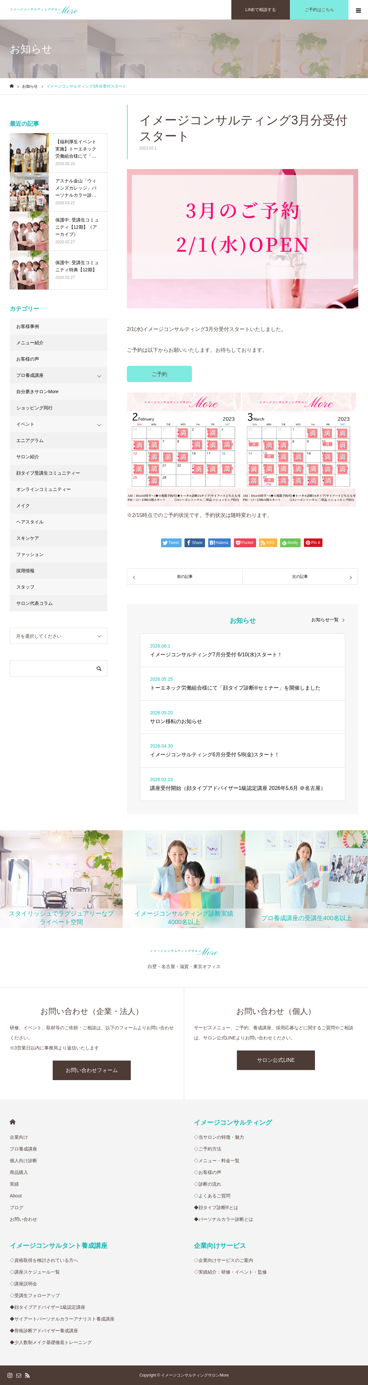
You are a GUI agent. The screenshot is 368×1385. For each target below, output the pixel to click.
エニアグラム (30, 440)
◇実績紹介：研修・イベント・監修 (230, 1272)
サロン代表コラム (34, 603)
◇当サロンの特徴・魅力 (219, 1137)
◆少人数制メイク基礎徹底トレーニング (51, 1342)
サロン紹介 (27, 456)
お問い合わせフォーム (92, 1070)
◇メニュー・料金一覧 (216, 1160)
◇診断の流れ (207, 1184)
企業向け (19, 1137)
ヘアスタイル (30, 521)
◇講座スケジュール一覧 (35, 1272)
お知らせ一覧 (325, 619)
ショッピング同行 (34, 407)
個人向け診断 (23, 1160)
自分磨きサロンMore (37, 391)
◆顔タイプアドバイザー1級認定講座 (47, 1307)
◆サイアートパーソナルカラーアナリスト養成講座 (62, 1318)
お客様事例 (27, 326)
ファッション (30, 554)
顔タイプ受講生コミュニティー (48, 473)
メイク (23, 505)
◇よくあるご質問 (212, 1195)
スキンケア (27, 538)
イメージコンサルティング (233, 1122)
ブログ (16, 1207)
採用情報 (25, 570)
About (16, 1195)
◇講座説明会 (23, 1283)
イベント (25, 424)
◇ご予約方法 (207, 1148)
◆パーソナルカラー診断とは (223, 1219)
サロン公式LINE (276, 1060)
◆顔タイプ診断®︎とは (216, 1207)
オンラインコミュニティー (43, 489)
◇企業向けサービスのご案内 (223, 1260)
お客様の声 (27, 359)
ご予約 (159, 374)
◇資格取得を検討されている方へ (44, 1260)
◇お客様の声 (207, 1172)
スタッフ (25, 587)
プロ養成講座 (30, 375)
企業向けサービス (220, 1245)
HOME (12, 1122)
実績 (14, 1184)
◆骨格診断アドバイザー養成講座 (44, 1330)
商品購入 (19, 1172)
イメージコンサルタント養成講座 (58, 1245)
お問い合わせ (23, 1219)
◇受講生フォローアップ (35, 1295)
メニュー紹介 (30, 342)
